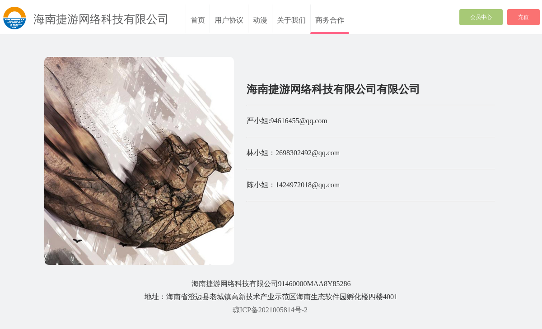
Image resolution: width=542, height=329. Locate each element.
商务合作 (329, 20)
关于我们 (291, 20)
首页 (198, 20)
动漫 (260, 20)
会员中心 (481, 17)
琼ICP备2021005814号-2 (270, 310)
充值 (523, 17)
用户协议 (229, 20)
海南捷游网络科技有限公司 (101, 19)
